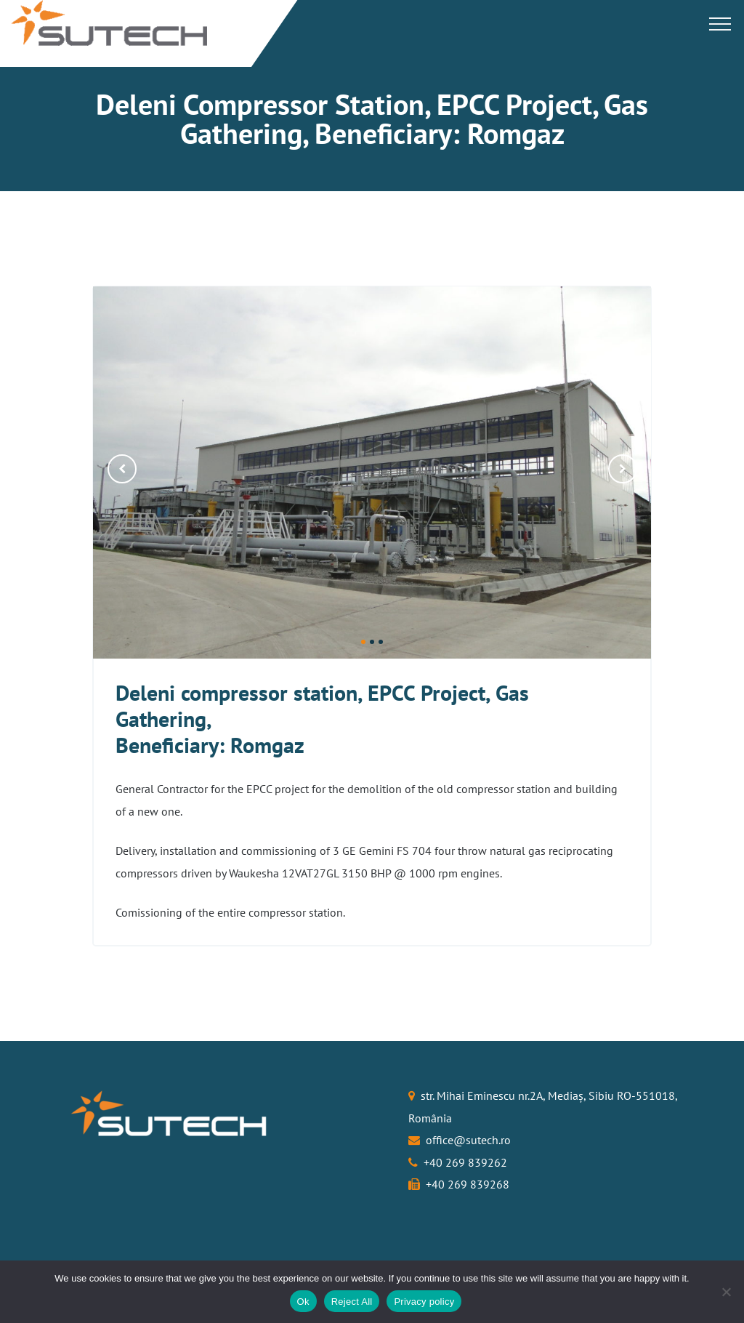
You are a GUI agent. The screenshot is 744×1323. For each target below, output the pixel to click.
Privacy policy (424, 1301)
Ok (303, 1301)
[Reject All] (726, 1291)
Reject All (352, 1301)
